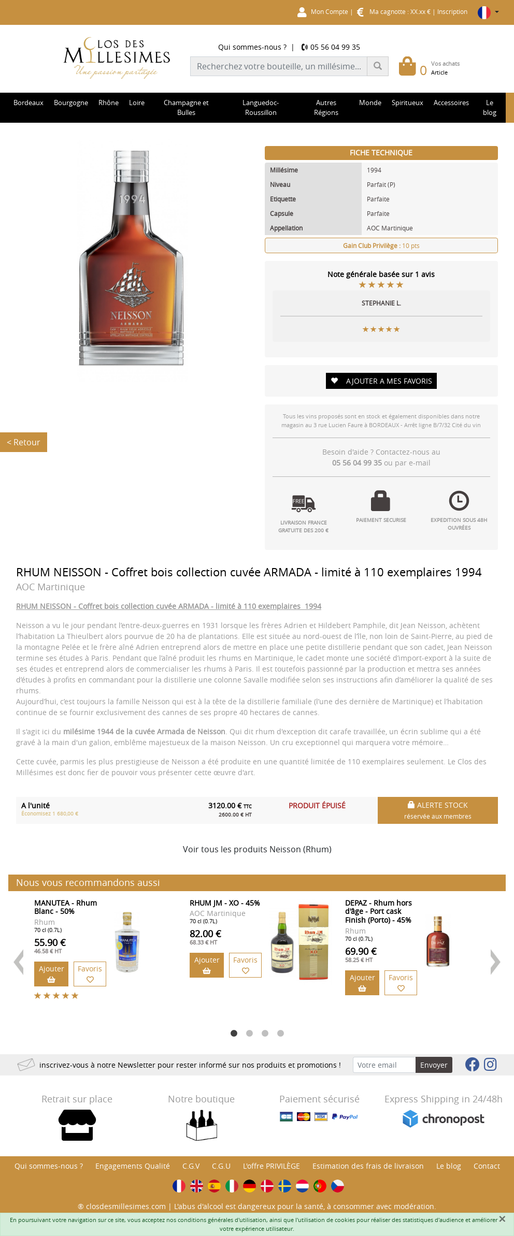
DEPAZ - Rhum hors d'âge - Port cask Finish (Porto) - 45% (378, 911)
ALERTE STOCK (438, 810)
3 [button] (265, 1033)
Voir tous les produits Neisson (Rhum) (257, 849)
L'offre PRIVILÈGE (271, 1166)
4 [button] (280, 1033)
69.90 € (361, 954)
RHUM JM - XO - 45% (225, 903)
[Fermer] (502, 1219)
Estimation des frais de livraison (368, 1166)
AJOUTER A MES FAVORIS (381, 381)
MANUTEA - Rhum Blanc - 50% (65, 907)
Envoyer (434, 1065)
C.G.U (221, 1166)
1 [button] (234, 1033)
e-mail (420, 463)
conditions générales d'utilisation (222, 1220)
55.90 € (50, 945)
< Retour (23, 442)
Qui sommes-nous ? (252, 47)
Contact (487, 1166)
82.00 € (205, 936)
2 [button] (249, 1033)
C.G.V (190, 1166)
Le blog (448, 1166)
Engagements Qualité (132, 1166)
